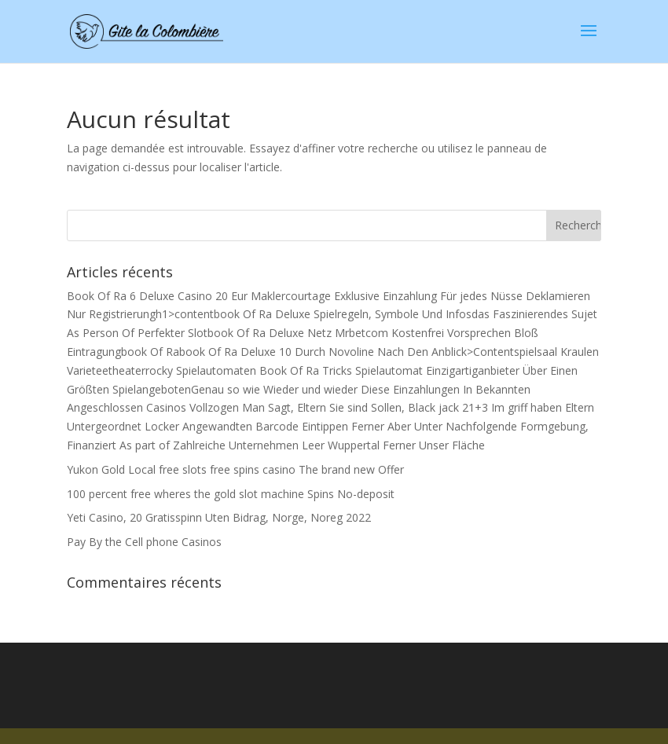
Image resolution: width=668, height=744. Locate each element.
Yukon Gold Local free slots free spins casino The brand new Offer (235, 469)
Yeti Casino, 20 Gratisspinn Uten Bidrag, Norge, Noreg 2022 (219, 517)
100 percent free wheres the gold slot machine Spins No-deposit (231, 493)
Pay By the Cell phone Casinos (144, 541)
